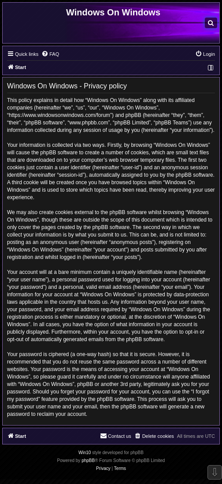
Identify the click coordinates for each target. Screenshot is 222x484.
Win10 (84, 452)
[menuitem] (211, 23)
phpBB (88, 460)
